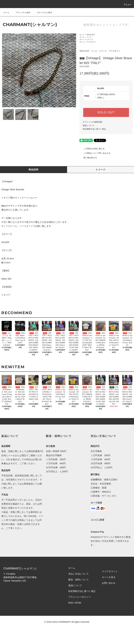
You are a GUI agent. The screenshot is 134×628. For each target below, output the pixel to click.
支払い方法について (78, 574)
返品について (88, 125)
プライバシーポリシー (79, 597)
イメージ (100, 169)
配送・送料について (78, 579)
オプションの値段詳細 (92, 122)
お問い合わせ (108, 583)
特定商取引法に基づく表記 (94, 129)
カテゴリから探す (42, 12)
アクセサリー (91, 42)
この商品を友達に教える (92, 149)
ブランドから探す (21, 12)
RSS (70, 602)
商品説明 (34, 169)
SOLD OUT (91, 35)
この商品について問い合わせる (94, 153)
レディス (90, 39)
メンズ (89, 37)
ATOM (78, 602)
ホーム (6, 12)
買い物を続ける (88, 158)
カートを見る (108, 577)
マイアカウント (110, 571)
